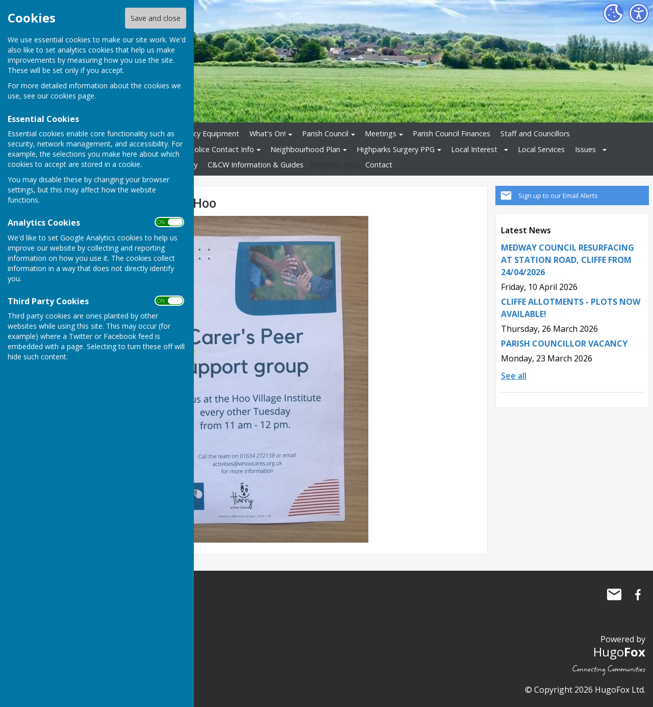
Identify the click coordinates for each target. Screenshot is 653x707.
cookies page (72, 96)
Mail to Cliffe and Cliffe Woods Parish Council (614, 594)
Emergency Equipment (201, 133)
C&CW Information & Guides (256, 164)
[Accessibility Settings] (639, 13)
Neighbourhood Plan (305, 149)
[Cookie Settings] (613, 13)
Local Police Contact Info (212, 149)
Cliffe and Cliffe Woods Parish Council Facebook (637, 594)
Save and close (156, 18)
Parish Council (325, 133)
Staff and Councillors (535, 133)
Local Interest (474, 149)
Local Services (541, 149)
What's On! (267, 133)
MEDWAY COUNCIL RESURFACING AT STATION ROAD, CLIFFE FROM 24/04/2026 (567, 260)
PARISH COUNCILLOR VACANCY (564, 343)
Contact (378, 164)
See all (513, 375)
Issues (585, 149)
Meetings (380, 133)
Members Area (334, 164)
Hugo (619, 651)
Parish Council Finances (451, 133)
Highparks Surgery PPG (396, 149)
